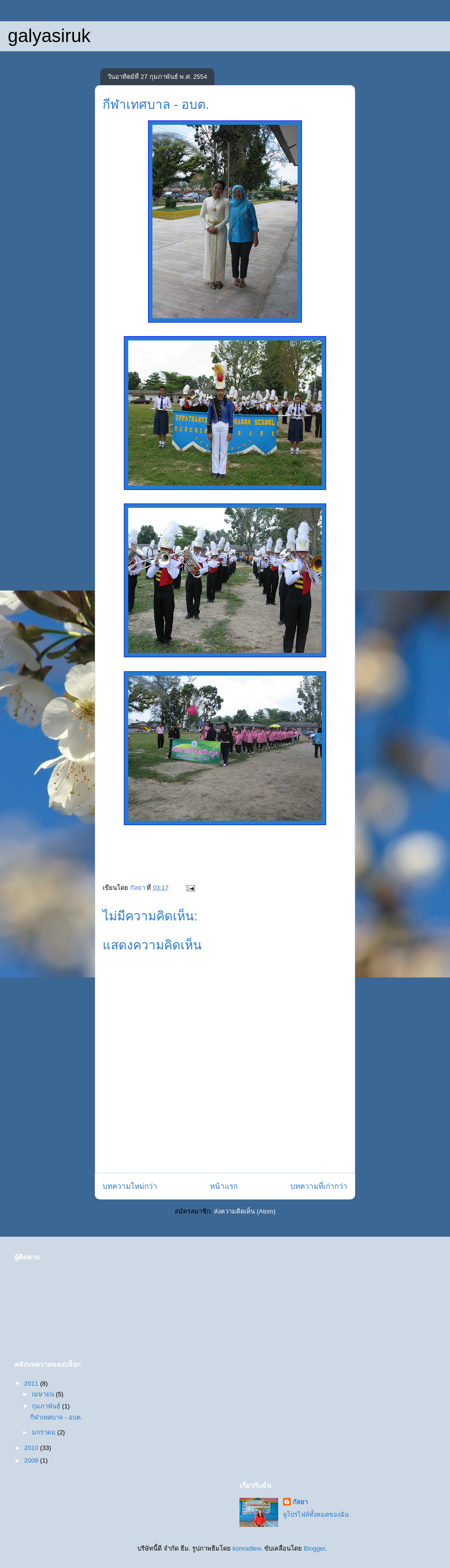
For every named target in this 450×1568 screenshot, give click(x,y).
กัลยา (300, 1502)
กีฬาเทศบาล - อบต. (56, 1417)
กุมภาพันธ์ (47, 1406)
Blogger (314, 1548)
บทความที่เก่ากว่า (318, 1186)
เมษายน (44, 1394)
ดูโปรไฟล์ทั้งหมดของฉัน (316, 1514)
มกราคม (45, 1432)
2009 (32, 1460)
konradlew (246, 1548)
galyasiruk (49, 36)
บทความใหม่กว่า (130, 1186)
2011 (32, 1383)
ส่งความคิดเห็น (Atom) (245, 1211)
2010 (32, 1447)
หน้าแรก (224, 1186)
